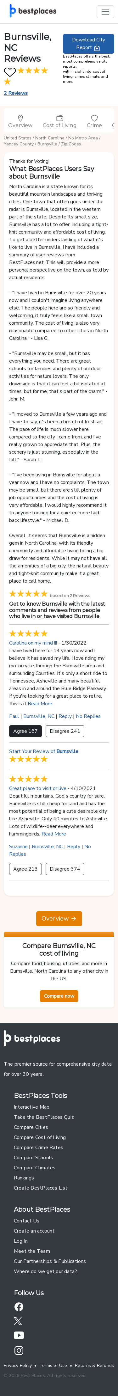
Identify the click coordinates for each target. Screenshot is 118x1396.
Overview (20, 121)
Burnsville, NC (38, 716)
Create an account (34, 1231)
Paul (14, 716)
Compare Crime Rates (38, 1147)
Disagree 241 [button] (65, 731)
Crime (94, 121)
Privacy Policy (18, 1365)
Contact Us (26, 1220)
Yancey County (19, 144)
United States (17, 138)
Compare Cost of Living (40, 1137)
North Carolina (50, 138)
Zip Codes (71, 144)
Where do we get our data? (45, 1271)
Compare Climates (34, 1167)
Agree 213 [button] (25, 869)
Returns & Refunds (94, 1365)
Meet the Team (32, 1251)
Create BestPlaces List (41, 1188)
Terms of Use (53, 1365)
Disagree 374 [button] (65, 869)
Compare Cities (31, 1127)
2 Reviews (16, 93)
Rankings (24, 1177)
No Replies (88, 716)
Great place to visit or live (37, 788)
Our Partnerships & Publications (50, 1261)
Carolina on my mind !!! (33, 643)
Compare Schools (33, 1157)
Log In (21, 1241)
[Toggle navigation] (105, 11)
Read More (40, 703)
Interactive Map (31, 1107)
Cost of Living (60, 121)
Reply (65, 716)
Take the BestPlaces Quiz (44, 1117)
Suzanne (18, 846)
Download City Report (88, 44)
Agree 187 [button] (25, 731)
